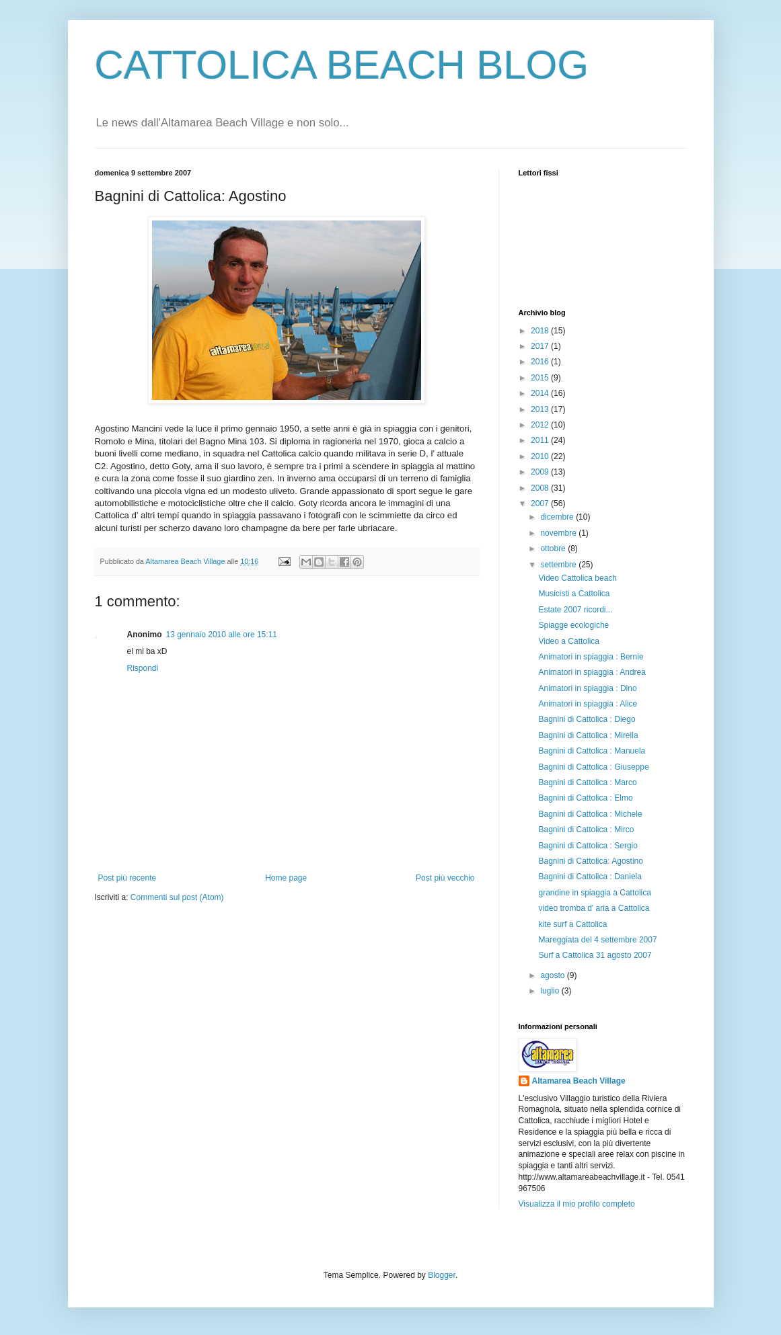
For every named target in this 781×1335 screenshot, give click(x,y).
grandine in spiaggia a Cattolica (594, 892)
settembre (559, 564)
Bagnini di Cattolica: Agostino (590, 861)
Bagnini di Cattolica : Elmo (585, 798)
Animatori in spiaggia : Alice (587, 704)
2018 (541, 330)
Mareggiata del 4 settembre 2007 (597, 939)
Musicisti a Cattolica (573, 593)
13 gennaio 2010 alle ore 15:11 (221, 634)
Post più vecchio (445, 878)
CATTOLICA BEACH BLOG (342, 64)
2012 (541, 425)
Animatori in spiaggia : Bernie (590, 656)
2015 (541, 377)
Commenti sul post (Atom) (177, 897)
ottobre (554, 548)
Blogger (441, 1275)
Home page (286, 878)
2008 (541, 488)
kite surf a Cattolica (572, 924)
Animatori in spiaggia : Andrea (591, 672)
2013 (541, 409)
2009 (541, 472)
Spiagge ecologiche (573, 625)
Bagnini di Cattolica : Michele (590, 814)
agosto (553, 975)
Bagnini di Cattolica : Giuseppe (593, 767)
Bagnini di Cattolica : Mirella (588, 735)
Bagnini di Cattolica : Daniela (589, 876)
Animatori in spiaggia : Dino (587, 688)
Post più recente (127, 878)
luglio (550, 991)
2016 (541, 361)
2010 (541, 456)
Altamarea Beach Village (579, 1081)
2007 (541, 503)
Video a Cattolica (568, 641)
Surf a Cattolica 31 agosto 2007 (594, 955)
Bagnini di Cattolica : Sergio (587, 845)
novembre (559, 533)
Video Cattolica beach (577, 578)
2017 (541, 346)
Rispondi (143, 668)
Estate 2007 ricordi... (575, 609)
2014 (541, 393)
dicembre (558, 517)
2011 (541, 440)
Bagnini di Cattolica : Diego (586, 719)
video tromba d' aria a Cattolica (593, 908)
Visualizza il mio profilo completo (577, 1204)
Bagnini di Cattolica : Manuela (591, 751)
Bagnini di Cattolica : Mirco (586, 829)
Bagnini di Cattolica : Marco (587, 782)
